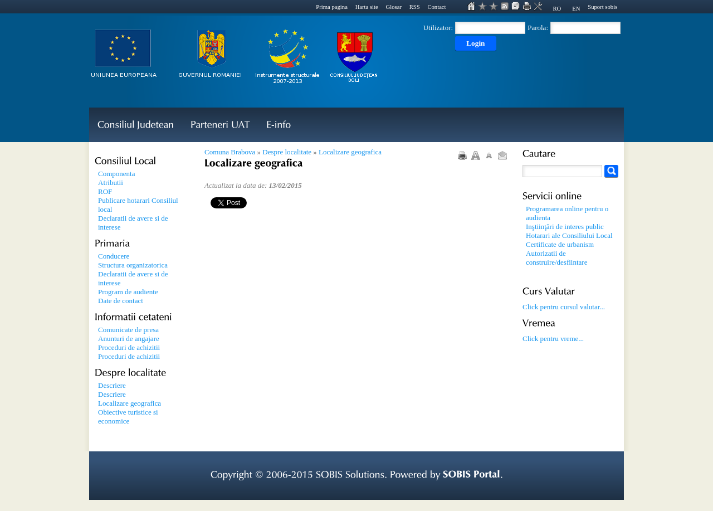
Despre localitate (286, 152)
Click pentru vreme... (553, 338)
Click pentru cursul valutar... (563, 307)
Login (475, 43)
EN (576, 9)
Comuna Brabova (229, 152)
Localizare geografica (350, 152)
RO (557, 9)
